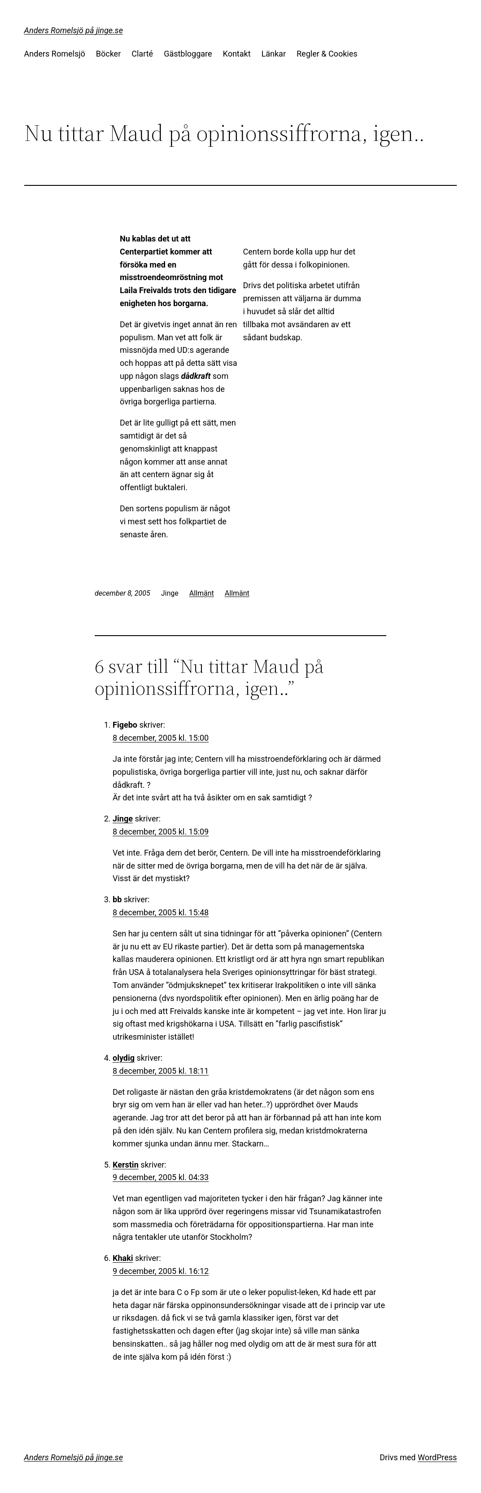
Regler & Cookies (327, 53)
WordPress (437, 1457)
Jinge (123, 818)
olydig (124, 1058)
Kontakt (237, 53)
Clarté (142, 53)
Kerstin (126, 1164)
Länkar (274, 53)
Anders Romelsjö (54, 53)
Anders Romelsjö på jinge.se (73, 30)
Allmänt (201, 593)
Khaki (123, 1258)
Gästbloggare (188, 53)
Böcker (108, 53)
